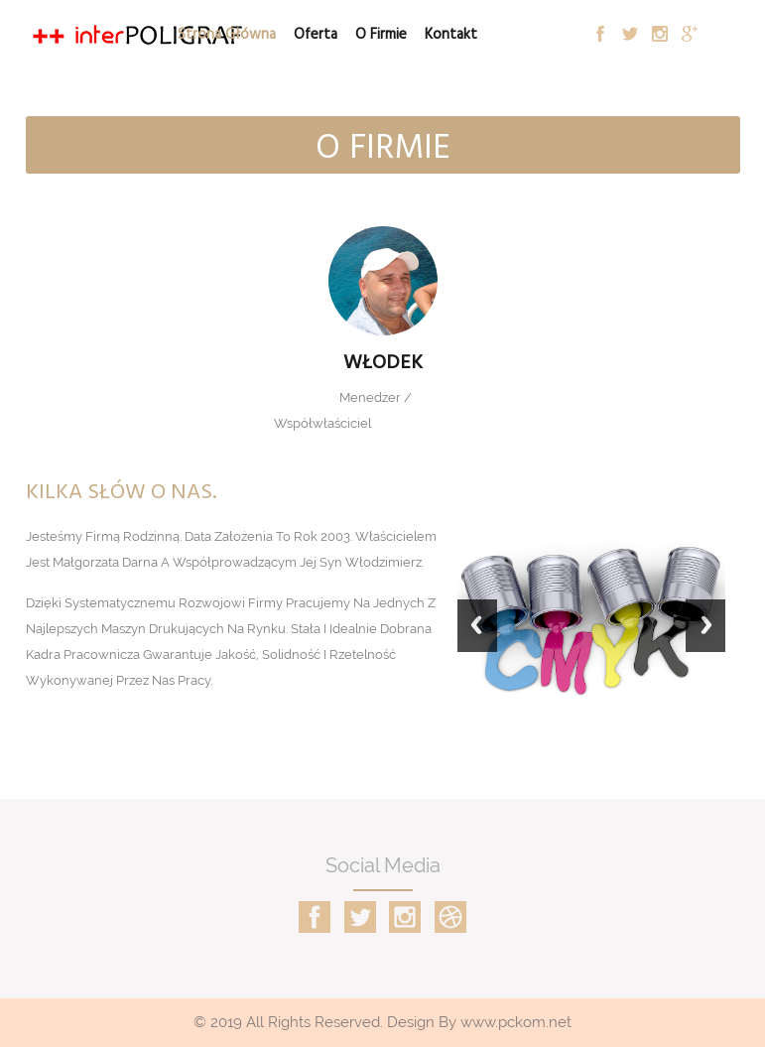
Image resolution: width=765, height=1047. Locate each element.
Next (705, 634)
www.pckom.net (516, 1022)
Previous (477, 634)
